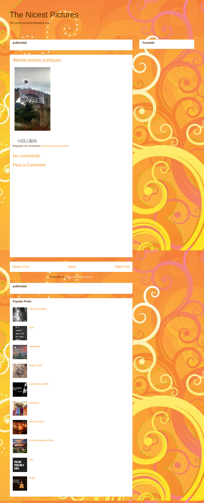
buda (32, 477)
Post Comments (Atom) (79, 276)
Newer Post (21, 266)
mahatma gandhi (38, 383)
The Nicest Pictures (44, 14)
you (31, 459)
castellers (34, 346)
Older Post (122, 266)
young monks (36, 421)
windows (34, 402)
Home (72, 266)
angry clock (35, 365)
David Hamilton (38, 308)
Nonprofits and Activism (55, 145)
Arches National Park (41, 440)
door (31, 327)
